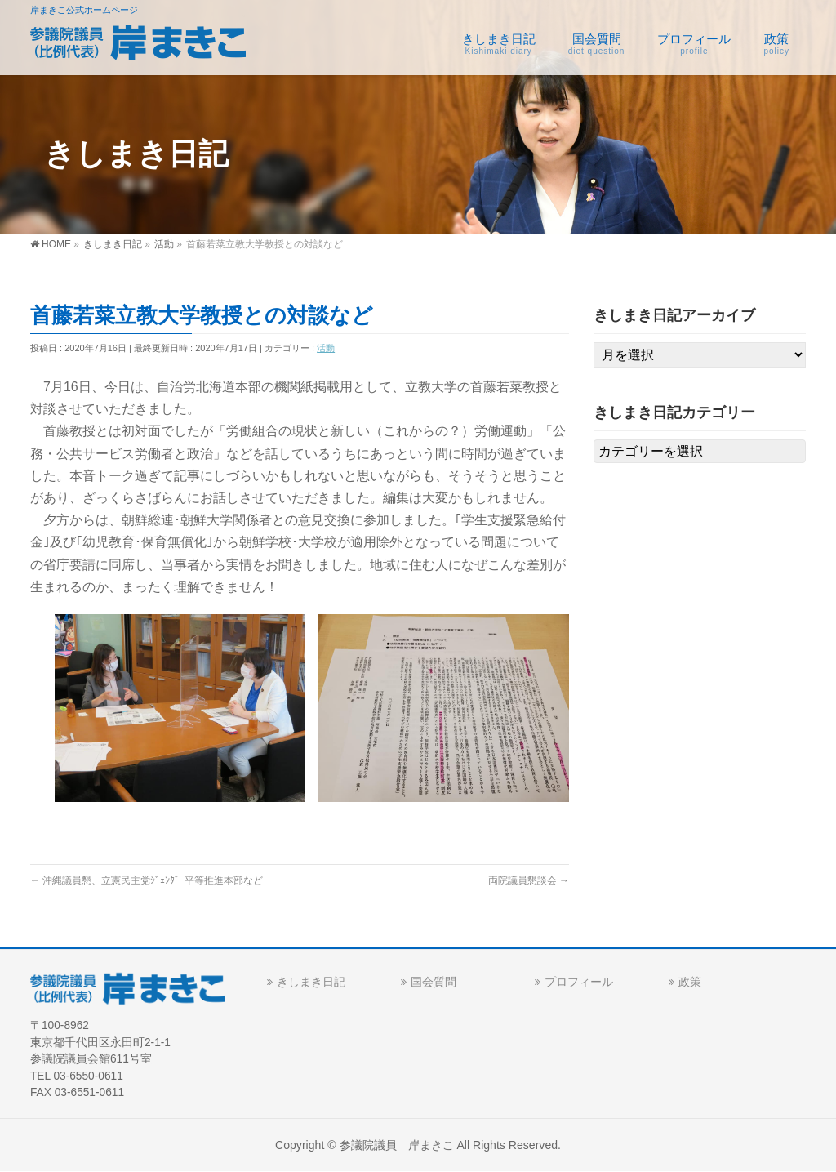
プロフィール (579, 981)
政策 (689, 981)
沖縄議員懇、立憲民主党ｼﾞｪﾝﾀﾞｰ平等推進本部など (146, 880)
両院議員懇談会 (528, 880)
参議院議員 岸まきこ (397, 1145)
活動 (326, 348)
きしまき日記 (311, 981)
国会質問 (433, 981)
